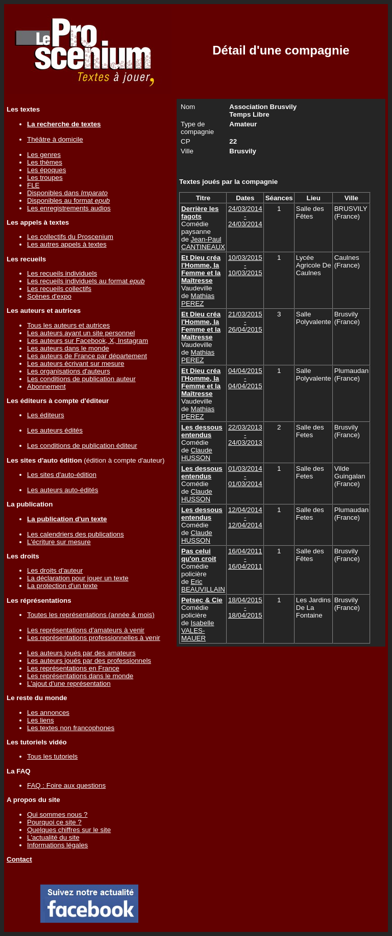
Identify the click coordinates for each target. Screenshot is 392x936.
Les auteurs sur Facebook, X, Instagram (87, 340)
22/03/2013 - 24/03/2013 (245, 434)
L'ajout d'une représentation (69, 683)
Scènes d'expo (49, 296)
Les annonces (48, 712)
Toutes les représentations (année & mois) (91, 615)
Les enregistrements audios (69, 208)
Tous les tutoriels (52, 756)
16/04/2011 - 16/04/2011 (245, 558)
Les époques (46, 170)
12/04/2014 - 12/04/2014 (245, 517)
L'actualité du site (53, 837)
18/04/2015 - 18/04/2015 (245, 607)
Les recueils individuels (62, 273)
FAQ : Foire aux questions (66, 785)
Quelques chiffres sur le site (69, 830)
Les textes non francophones (70, 728)
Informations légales (57, 845)
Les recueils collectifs (59, 288)
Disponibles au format (68, 200)
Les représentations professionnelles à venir (93, 637)
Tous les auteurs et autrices (68, 325)
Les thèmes (44, 162)
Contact (19, 859)
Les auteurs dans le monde (68, 348)
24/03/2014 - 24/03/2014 (245, 216)
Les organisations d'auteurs (68, 371)
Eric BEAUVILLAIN (203, 585)
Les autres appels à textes (67, 244)
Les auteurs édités (55, 430)
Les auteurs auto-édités (62, 490)
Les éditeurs (45, 415)
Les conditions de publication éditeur (82, 445)
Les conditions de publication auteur (81, 379)
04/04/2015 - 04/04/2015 (245, 378)
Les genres (44, 154)
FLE (33, 185)
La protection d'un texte (62, 586)
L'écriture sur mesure (59, 542)
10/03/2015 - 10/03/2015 (245, 265)
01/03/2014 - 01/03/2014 (245, 476)
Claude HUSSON (196, 454)
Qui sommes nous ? (57, 814)
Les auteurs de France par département (87, 356)
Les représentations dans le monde (80, 676)
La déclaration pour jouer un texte (78, 578)
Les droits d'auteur (55, 570)
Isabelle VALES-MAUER (197, 630)
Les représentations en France (73, 668)
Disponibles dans (67, 193)
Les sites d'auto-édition (61, 474)
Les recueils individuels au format (85, 281)
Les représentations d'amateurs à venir (85, 630)
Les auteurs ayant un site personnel (81, 333)
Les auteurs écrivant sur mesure (75, 363)
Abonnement (46, 386)
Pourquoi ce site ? (54, 822)
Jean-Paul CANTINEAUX (203, 243)
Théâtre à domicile (55, 139)
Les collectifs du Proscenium (70, 236)
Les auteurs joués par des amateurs (81, 653)
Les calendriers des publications (75, 534)
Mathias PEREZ (197, 299)
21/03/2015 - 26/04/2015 (245, 321)
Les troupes (45, 177)
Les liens (40, 720)
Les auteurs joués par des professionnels (89, 660)
